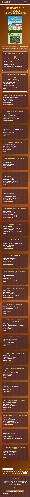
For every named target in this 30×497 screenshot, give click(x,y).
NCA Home (6, 2)
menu (26, 2)
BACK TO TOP (5, 493)
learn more (7, 46)
